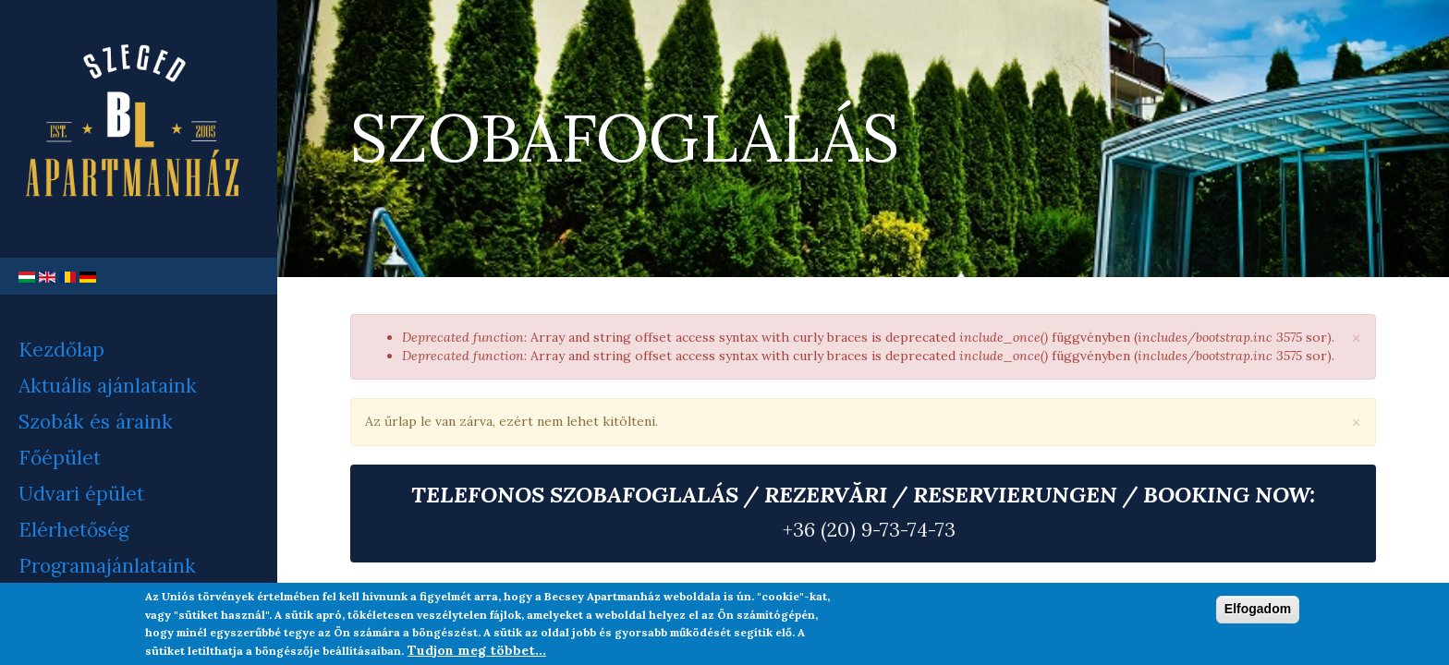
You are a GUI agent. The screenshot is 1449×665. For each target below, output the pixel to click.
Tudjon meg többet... (477, 650)
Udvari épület (81, 493)
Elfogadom (1257, 608)
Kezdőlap (61, 349)
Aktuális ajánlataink (107, 385)
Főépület (59, 457)
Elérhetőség (73, 529)
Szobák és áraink (95, 421)
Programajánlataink (107, 565)
